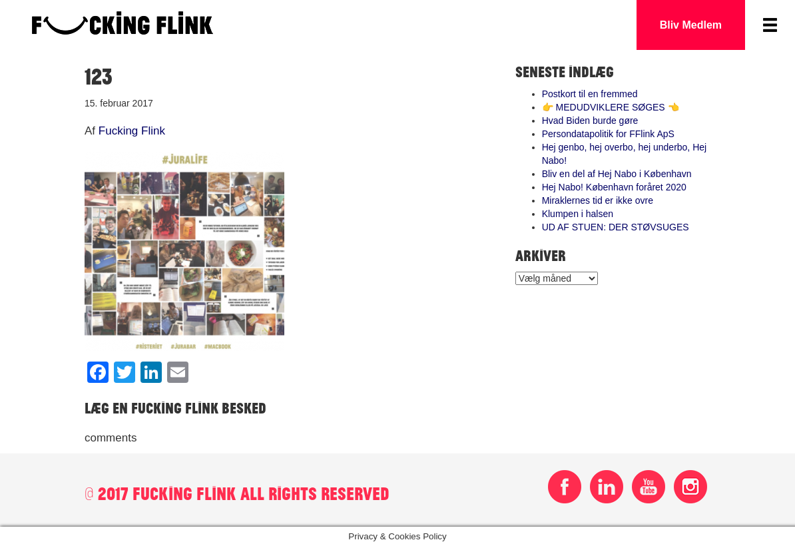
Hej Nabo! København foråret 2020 (614, 187)
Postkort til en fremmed (590, 94)
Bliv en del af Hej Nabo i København (617, 173)
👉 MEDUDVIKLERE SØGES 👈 (610, 107)
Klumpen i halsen (577, 213)
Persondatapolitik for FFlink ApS (608, 134)
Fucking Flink (132, 131)
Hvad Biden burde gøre (590, 120)
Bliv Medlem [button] (691, 25)
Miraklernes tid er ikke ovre (597, 200)
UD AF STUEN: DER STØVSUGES (615, 227)
